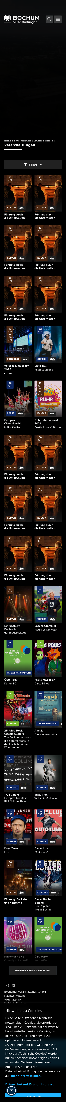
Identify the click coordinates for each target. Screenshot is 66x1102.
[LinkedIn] (13, 985)
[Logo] (25, 19)
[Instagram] (7, 985)
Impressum (49, 1084)
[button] (11, 1090)
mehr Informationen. (26, 1076)
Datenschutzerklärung (22, 1084)
